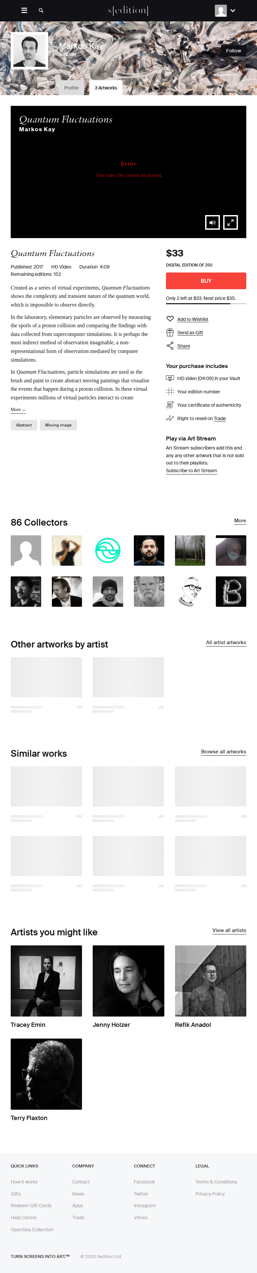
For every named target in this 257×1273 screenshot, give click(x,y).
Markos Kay (37, 129)
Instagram (145, 1206)
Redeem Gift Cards (31, 1206)
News (78, 1194)
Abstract (24, 425)
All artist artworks (226, 643)
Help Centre (23, 1218)
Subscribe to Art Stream (191, 471)
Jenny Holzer (111, 1025)
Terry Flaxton (29, 1118)
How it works (24, 1182)
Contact (81, 1182)
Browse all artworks (223, 752)
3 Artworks (106, 88)
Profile (71, 88)
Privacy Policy (210, 1194)
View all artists (229, 931)
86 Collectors (39, 522)
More (240, 521)
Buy (206, 281)
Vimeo (141, 1218)
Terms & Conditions (216, 1182)
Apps (77, 1206)
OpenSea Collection (32, 1230)
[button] (212, 222)
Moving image (58, 425)
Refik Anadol (193, 1025)
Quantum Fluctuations (65, 119)
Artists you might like (54, 932)
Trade (220, 418)
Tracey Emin (28, 1025)
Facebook (144, 1182)
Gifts (16, 1194)
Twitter (141, 1194)
